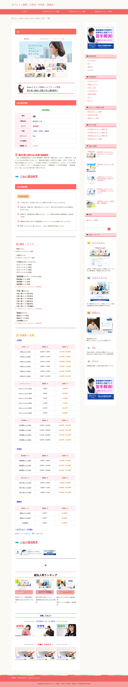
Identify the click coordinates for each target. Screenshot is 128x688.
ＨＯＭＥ (25, 12)
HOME (14, 678)
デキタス (90, 71)
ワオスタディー (93, 91)
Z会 (89, 64)
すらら (90, 98)
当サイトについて (34, 678)
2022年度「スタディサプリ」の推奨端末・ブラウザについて (105, 191)
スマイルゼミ (20, 592)
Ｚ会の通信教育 (29, 177)
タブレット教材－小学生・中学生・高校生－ (43, 4)
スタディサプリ (42, 592)
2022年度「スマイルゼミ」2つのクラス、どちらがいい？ (105, 154)
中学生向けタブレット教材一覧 (97, 133)
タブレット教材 (93, 220)
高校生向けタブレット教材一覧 (97, 136)
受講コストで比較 (93, 119)
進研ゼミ (60, 593)
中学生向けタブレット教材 (77, 12)
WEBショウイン (93, 85)
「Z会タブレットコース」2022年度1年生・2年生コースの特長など (105, 179)
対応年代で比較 (93, 115)
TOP (28, 19)
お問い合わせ (22, 678)
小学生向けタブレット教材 (51, 12)
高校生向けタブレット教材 (103, 12)
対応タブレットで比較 (95, 112)
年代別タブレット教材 (95, 139)
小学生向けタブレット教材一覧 (97, 130)
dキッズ (90, 101)
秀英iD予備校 (92, 95)
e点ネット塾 (92, 88)
